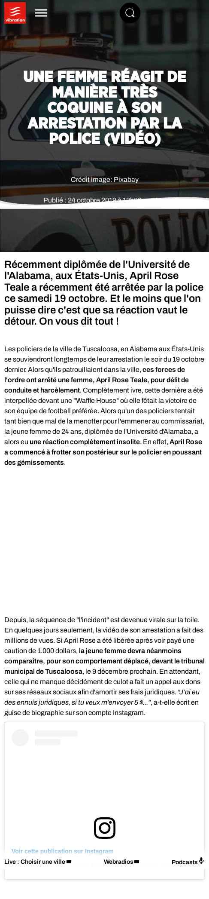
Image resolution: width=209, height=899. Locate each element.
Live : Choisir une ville (34, 862)
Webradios (118, 862)
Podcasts (188, 861)
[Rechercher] (130, 13)
